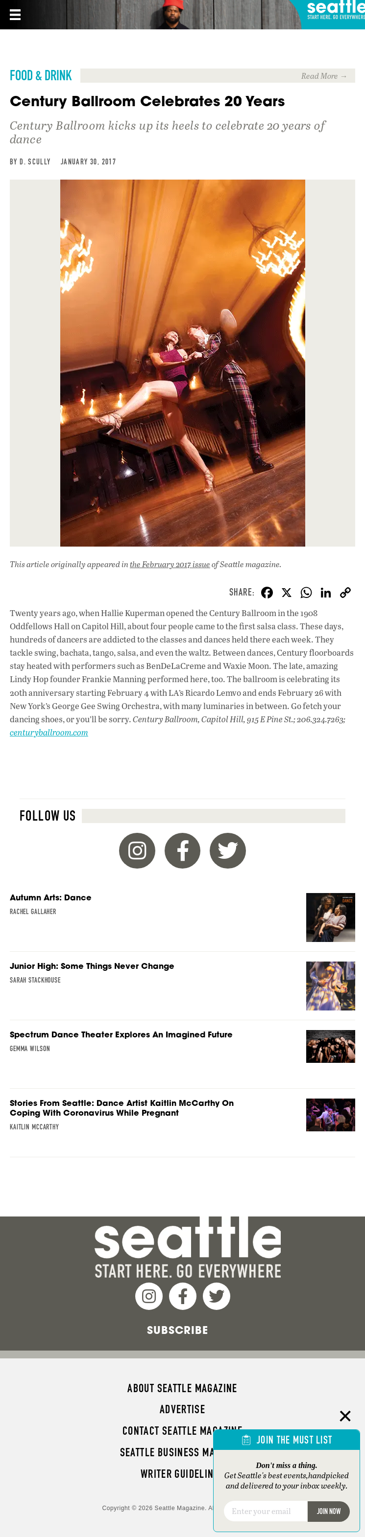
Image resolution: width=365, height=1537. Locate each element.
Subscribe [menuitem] (177, 1330)
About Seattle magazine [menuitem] (182, 1388)
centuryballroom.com (49, 732)
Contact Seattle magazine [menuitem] (182, 1431)
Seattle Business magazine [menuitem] (182, 1452)
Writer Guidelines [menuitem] (183, 1474)
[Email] (265, 1511)
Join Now (329, 1511)
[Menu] (14, 14)
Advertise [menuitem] (182, 1409)
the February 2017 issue (170, 564)
